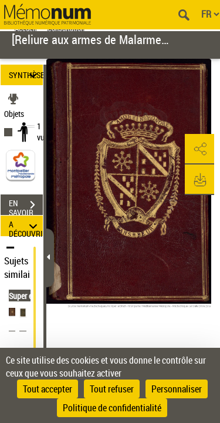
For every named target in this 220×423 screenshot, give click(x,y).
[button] (199, 149)
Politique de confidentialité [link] (112, 407)
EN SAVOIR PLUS (26, 206)
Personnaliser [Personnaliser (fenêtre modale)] (176, 388)
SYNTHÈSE (26, 75)
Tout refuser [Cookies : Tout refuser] (112, 388)
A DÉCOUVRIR (26, 226)
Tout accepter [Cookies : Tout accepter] (47, 388)
